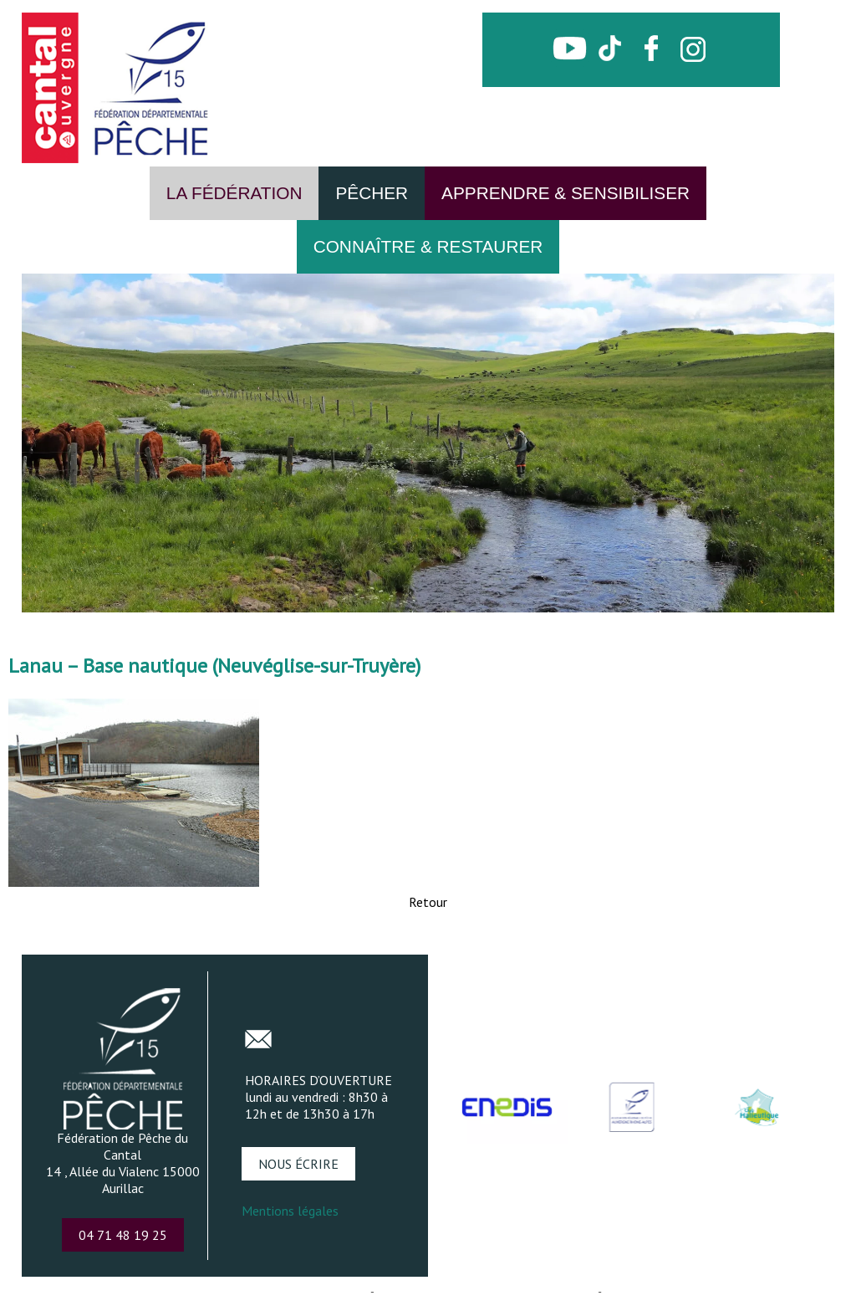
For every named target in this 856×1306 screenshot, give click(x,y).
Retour (428, 902)
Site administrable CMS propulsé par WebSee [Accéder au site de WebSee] (486, 1291)
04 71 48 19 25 (123, 1235)
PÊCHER (371, 192)
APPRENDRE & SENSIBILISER (565, 192)
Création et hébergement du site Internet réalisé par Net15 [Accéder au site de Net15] (229, 1291)
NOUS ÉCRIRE (298, 1163)
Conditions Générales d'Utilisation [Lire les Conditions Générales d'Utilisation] (684, 1291)
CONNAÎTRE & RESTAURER (428, 246)
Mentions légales (290, 1210)
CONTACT (607, 81)
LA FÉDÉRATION (234, 192)
